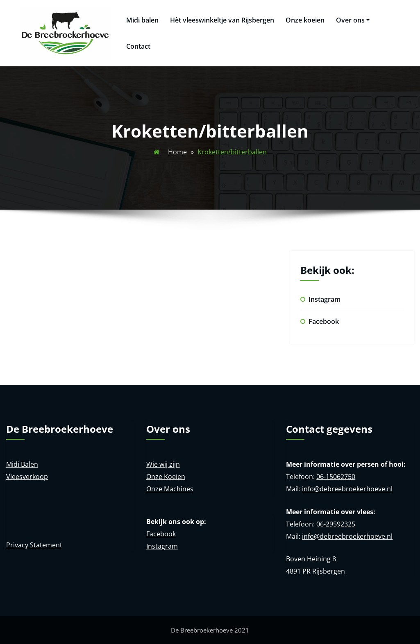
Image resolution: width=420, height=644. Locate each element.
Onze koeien (305, 20)
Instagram (325, 299)
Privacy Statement (34, 544)
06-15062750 (335, 476)
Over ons (353, 20)
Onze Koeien (165, 476)
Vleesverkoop (27, 476)
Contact (138, 46)
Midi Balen (22, 464)
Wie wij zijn (163, 464)
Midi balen (142, 20)
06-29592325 (335, 524)
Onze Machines (169, 488)
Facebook (324, 321)
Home (177, 151)
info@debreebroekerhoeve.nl (347, 488)
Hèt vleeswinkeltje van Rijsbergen (222, 20)
